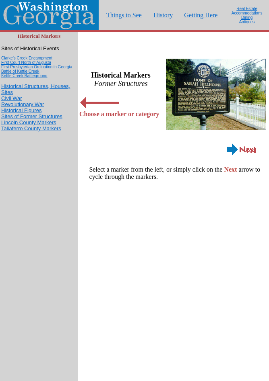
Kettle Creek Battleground (24, 76)
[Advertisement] (39, 260)
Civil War (11, 98)
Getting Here (200, 15)
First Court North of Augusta (26, 62)
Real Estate (246, 8)
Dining (246, 17)
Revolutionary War (22, 104)
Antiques (247, 22)
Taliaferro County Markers (31, 128)
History (163, 15)
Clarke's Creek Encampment (26, 58)
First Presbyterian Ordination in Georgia (36, 67)
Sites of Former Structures (31, 116)
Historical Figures (21, 110)
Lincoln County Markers (28, 122)
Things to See (124, 15)
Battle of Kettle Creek (20, 71)
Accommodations (247, 13)
